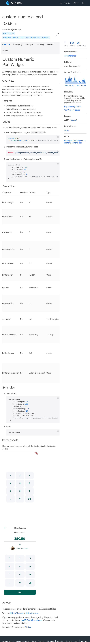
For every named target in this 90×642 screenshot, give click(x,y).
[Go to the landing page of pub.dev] (14, 3)
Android (16, 37)
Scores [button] (5, 50)
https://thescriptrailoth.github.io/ (24, 613)
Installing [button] (40, 44)
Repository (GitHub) (72, 107)
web (38, 37)
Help (75, 3)
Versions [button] (50, 44)
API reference (70, 56)
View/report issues (72, 110)
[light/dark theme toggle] (83, 3)
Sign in (67, 3)
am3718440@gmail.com (32, 620)
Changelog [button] (17, 44)
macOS (33, 37)
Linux (27, 37)
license (73, 120)
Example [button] (29, 44)
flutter (67, 130)
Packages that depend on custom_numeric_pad (75, 141)
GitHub (28, 627)
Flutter (11, 34)
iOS (22, 37)
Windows (45, 37)
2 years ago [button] (16, 29)
